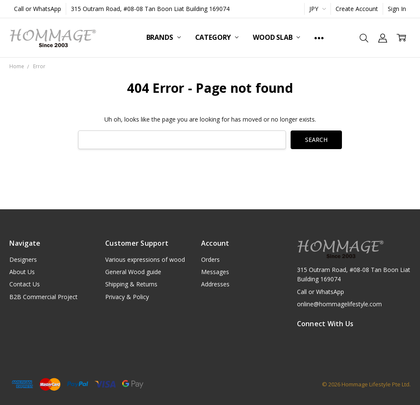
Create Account (357, 9)
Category (217, 37)
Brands (163, 37)
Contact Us (24, 284)
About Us (22, 272)
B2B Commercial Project (43, 297)
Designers (23, 259)
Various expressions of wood (145, 259)
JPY (317, 9)
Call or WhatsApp (37, 9)
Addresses (215, 284)
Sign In (397, 9)
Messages (215, 272)
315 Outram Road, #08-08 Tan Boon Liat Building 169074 (150, 9)
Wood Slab (276, 37)
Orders (210, 259)
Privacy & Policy (127, 297)
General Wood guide (133, 272)
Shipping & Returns (131, 284)
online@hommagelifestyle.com (339, 304)
